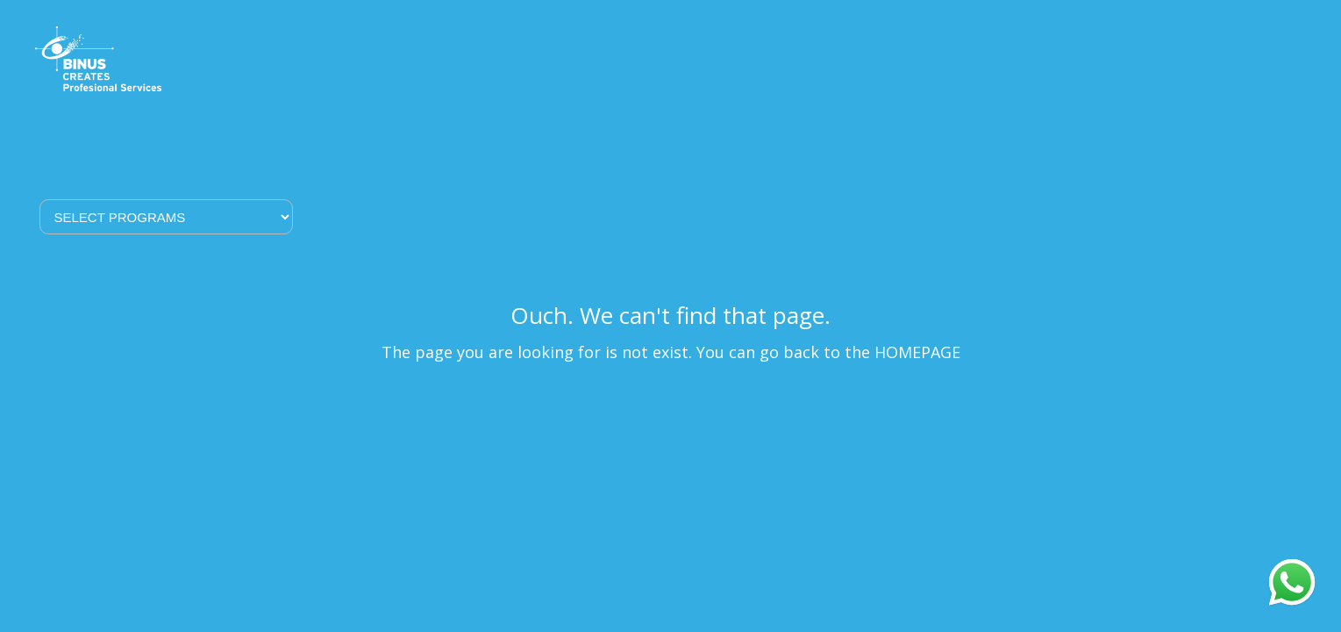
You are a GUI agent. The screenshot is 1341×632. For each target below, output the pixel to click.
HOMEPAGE (917, 352)
